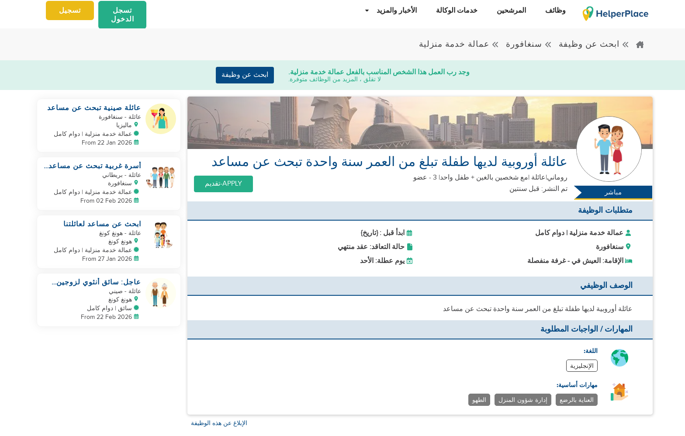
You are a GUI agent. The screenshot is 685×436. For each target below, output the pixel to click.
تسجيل (70, 10)
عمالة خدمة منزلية (459, 44)
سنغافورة (529, 44)
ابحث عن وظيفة (594, 44)
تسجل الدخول (122, 15)
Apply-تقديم (223, 184)
